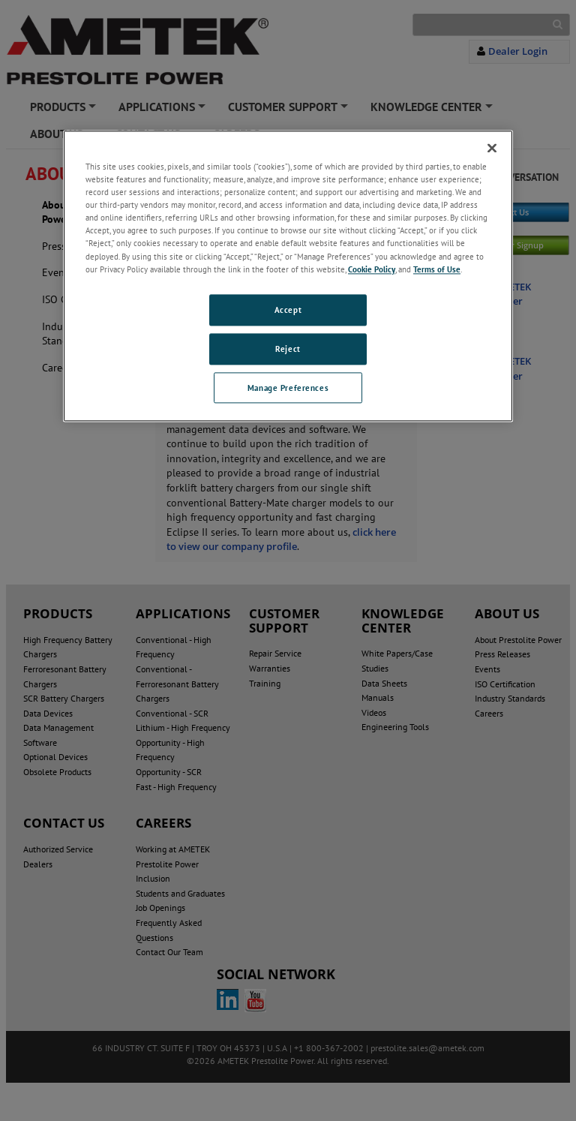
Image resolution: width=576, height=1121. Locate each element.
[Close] (492, 147)
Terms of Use (436, 269)
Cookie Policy (371, 269)
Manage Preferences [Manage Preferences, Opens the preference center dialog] (288, 387)
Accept (288, 309)
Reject (287, 348)
